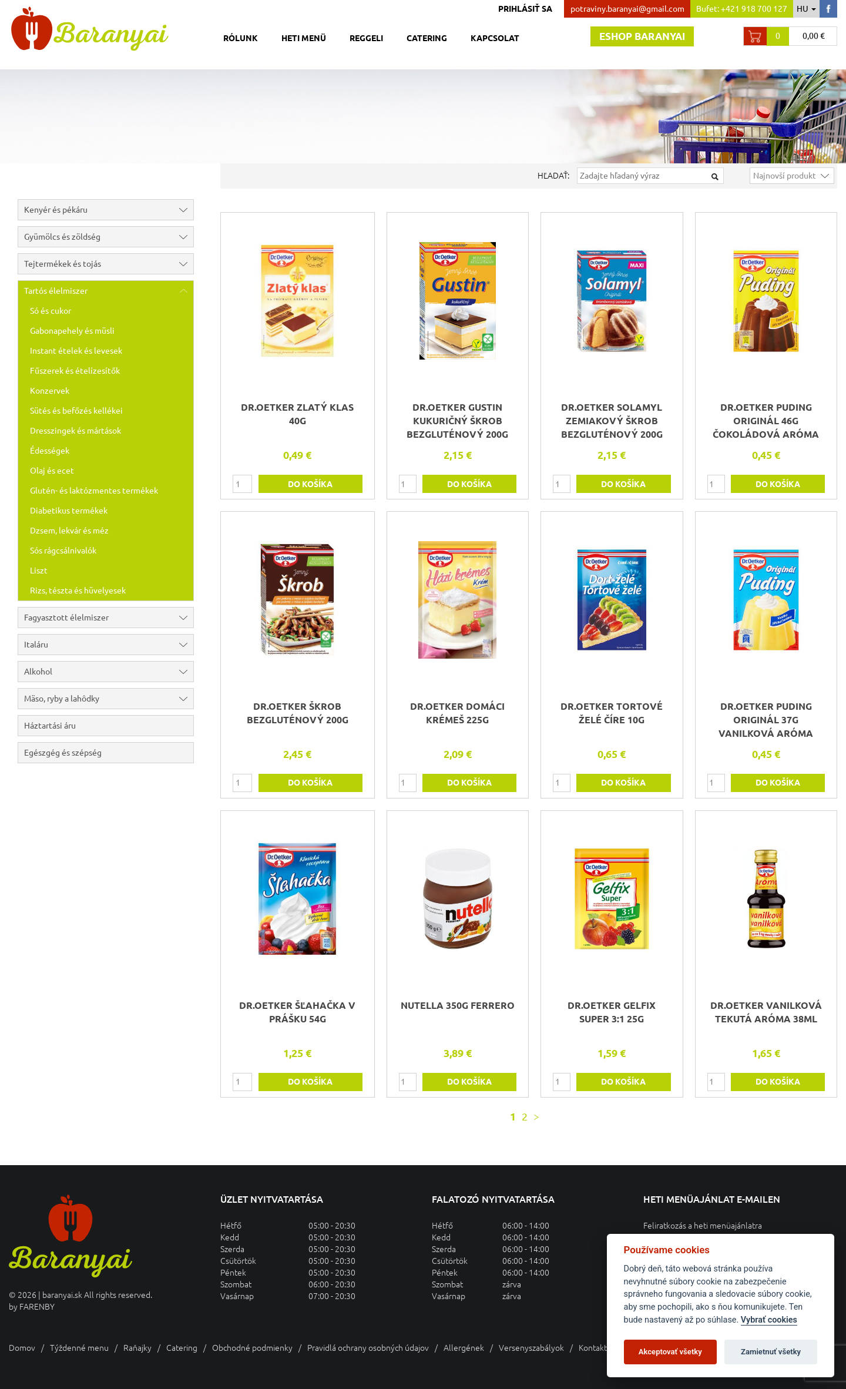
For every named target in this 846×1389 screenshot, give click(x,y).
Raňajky (137, 1348)
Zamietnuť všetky (771, 1351)
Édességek (49, 450)
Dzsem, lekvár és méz (69, 530)
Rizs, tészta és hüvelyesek (78, 590)
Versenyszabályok (531, 1348)
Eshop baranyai (642, 36)
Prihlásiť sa (525, 9)
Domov (22, 1348)
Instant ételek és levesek (76, 350)
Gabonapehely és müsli (72, 330)
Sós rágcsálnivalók (63, 550)
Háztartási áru (50, 725)
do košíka (310, 484)
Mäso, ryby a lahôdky (108, 699)
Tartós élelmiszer (108, 291)
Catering (427, 38)
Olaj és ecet (52, 470)
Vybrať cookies (769, 1320)
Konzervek (49, 390)
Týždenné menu (79, 1348)
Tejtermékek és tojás (108, 264)
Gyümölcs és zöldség (108, 237)
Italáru (108, 645)
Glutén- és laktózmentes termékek (94, 490)
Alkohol (108, 672)
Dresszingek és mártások (75, 430)
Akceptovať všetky (670, 1351)
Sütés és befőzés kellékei (76, 410)
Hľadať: (553, 175)
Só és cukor (50, 311)
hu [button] (806, 9)
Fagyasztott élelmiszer (108, 618)
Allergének (464, 1348)
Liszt (39, 570)
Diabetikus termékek (69, 510)
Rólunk (240, 38)
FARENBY (37, 1306)
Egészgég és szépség (63, 752)
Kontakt (593, 1348)
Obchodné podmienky (252, 1348)
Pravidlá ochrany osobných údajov (368, 1348)
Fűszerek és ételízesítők (75, 370)
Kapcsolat (495, 38)
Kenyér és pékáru (108, 210)
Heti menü (303, 38)
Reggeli (366, 38)
